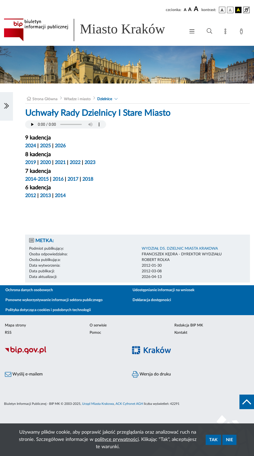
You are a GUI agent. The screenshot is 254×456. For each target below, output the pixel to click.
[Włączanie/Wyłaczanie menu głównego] (192, 32)
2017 (72, 179)
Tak (213, 440)
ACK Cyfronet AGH (129, 403)
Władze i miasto (77, 99)
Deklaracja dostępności (152, 300)
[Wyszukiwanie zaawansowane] (209, 31)
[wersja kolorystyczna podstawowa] (222, 9)
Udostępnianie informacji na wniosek (163, 290)
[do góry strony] (246, 402)
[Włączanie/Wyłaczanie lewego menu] (6, 106)
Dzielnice (104, 99)
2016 (58, 179)
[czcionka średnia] (190, 9)
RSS (8, 333)
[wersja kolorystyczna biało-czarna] (230, 9)
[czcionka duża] (196, 9)
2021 (60, 162)
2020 (45, 162)
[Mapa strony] (226, 32)
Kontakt (180, 333)
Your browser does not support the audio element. (65, 124)
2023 (89, 162)
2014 (60, 195)
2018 (87, 179)
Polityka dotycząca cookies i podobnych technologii (48, 310)
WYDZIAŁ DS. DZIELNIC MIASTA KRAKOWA (180, 248)
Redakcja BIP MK (188, 325)
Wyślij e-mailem (24, 374)
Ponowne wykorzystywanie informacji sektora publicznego (54, 300)
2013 (45, 195)
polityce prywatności (117, 439)
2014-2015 (37, 179)
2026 (60, 146)
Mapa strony (15, 325)
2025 (45, 146)
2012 (30, 195)
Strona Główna (44, 99)
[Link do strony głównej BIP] (92, 30)
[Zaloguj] (242, 32)
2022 (75, 162)
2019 (30, 162)
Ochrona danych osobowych (29, 290)
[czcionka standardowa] (185, 9)
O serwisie (98, 325)
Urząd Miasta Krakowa (98, 403)
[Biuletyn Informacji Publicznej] (63, 353)
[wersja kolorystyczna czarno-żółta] (238, 9)
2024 (30, 146)
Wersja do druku (151, 374)
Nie (229, 440)
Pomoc (95, 333)
